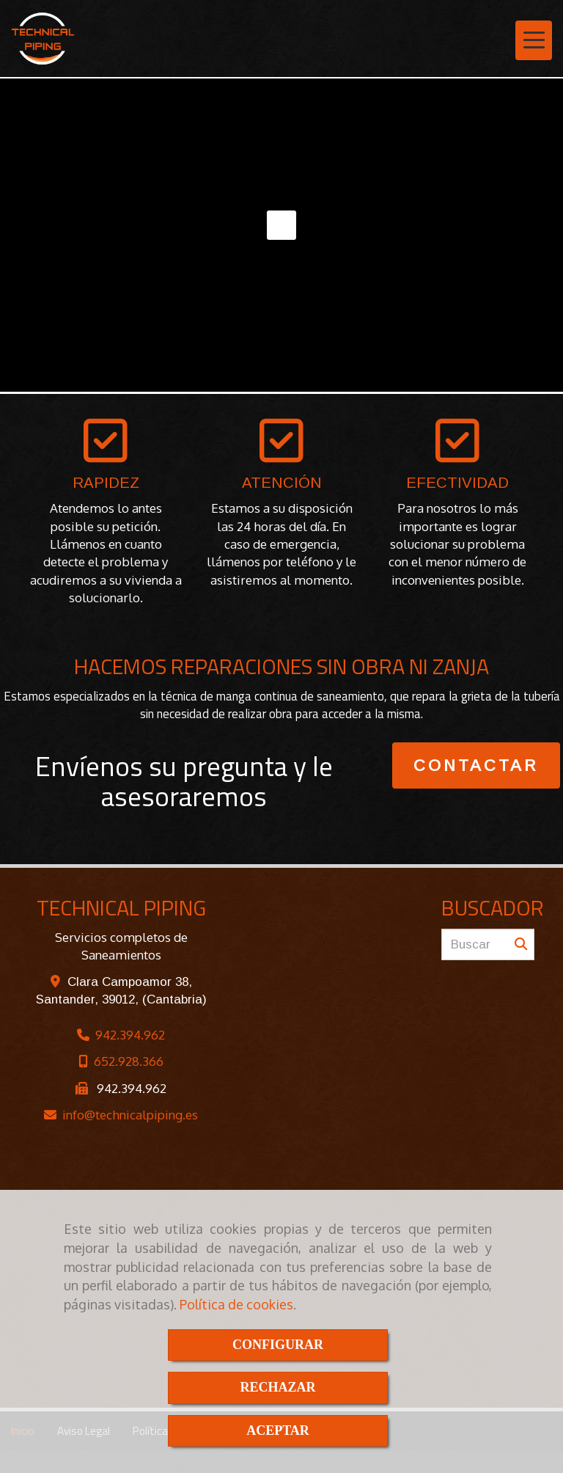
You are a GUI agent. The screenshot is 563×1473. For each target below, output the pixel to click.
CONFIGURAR (277, 1344)
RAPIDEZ (106, 483)
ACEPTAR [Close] (277, 1430)
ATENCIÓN (282, 483)
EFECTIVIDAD (457, 483)
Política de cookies (236, 1304)
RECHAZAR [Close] (277, 1387)
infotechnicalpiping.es (130, 1114)
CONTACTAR (476, 765)
